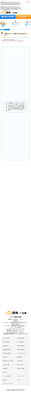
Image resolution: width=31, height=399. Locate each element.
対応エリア (5, 357)
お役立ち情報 (6, 364)
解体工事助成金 (21, 345)
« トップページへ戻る (5, 42)
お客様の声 (5, 345)
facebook (5, 380)
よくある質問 (20, 342)
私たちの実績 (6, 342)
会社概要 (5, 368)
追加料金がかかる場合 (8, 360)
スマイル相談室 (6, 376)
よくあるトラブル (21, 353)
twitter (19, 379)
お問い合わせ (20, 364)
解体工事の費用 (21, 349)
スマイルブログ (21, 376)
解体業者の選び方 (7, 349)
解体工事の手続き (7, 353)
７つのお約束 (6, 338)
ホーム (2, 29)
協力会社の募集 (21, 368)
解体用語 (19, 357)
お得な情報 (20, 360)
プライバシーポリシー (8, 383)
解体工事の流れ (21, 338)
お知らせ (5, 372)
